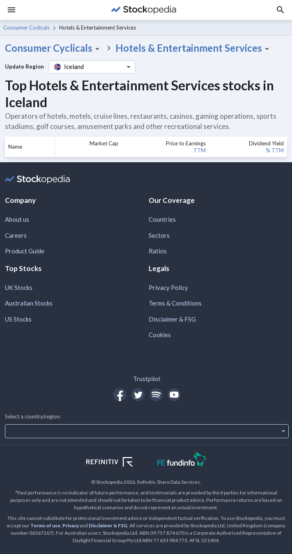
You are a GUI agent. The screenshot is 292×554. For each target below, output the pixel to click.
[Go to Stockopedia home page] (143, 10)
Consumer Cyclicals (26, 27)
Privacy (70, 525)
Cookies (160, 334)
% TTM (275, 150)
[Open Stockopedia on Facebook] (119, 394)
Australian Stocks (29, 303)
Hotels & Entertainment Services (193, 48)
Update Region (24, 66)
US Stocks (18, 319)
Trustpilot (147, 378)
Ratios (158, 251)
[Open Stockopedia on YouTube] (174, 394)
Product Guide (24, 251)
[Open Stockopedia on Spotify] (156, 394)
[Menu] (11, 9)
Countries (162, 219)
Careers (16, 235)
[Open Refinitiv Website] (118, 463)
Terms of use (45, 525)
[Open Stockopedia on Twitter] (138, 394)
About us (17, 219)
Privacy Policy (168, 287)
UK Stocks (18, 287)
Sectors (159, 235)
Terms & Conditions (175, 303)
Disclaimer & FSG (172, 319)
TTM (199, 150)
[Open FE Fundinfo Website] (181, 460)
